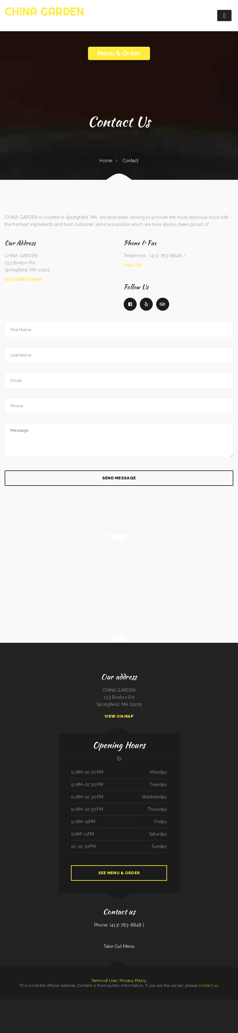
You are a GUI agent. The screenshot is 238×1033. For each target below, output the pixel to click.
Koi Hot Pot (203, 1009)
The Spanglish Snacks (54, 1009)
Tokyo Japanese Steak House (83, 1002)
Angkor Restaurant (183, 1009)
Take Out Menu (119, 946)
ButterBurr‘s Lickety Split (5, 1002)
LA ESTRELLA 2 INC (45, 1009)
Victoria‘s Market (65, 1009)
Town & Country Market (222, 1009)
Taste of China (139, 1009)
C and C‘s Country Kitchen (88, 1009)
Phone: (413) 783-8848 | (119, 925)
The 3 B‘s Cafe (180, 1002)
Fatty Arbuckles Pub (232, 1009)
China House (220, 1002)
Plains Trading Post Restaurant (106, 1002)
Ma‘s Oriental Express (115, 1009)
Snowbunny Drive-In (73, 1009)
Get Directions (23, 279)
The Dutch (149, 1002)
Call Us (133, 265)
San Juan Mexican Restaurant (212, 1009)
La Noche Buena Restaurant (154, 1009)
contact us (208, 985)
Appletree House (134, 1002)
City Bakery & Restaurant (172, 1002)
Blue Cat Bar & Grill (105, 1009)
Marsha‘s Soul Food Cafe (35, 1002)
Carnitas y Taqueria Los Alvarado (210, 1002)
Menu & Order (119, 53)
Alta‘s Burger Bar (142, 1002)
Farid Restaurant (97, 1009)
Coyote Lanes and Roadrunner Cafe (196, 1002)
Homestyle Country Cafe (23, 1009)
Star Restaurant (123, 1009)
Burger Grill (187, 1002)
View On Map (119, 716)
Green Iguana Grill (163, 1002)
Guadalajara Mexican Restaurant (71, 1002)
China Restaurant (37, 1009)
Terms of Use (103, 980)
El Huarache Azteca (15, 1002)
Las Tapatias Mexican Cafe (46, 1002)
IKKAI (233, 1002)
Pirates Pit (31, 1009)
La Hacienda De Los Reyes (95, 1002)
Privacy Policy (133, 980)
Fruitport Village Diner (131, 1009)
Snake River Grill (170, 1009)
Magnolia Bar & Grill (126, 1002)
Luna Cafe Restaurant (227, 1002)
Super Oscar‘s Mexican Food (25, 1002)
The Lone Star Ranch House (12, 1009)
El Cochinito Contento (192, 1009)
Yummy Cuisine (163, 1009)
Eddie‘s (60, 1009)
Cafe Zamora (176, 1009)
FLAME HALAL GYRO (117, 1002)
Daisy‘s (198, 1009)
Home (105, 160)
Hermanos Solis (55, 1002)
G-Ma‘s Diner (145, 1009)
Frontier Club (80, 1009)
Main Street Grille (155, 1002)
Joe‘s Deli (62, 1002)
